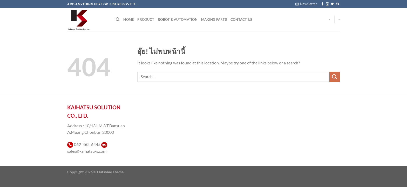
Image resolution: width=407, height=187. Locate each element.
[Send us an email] (337, 4)
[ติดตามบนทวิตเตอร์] (332, 4)
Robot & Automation (178, 19)
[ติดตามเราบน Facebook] (322, 4)
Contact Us (241, 19)
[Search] (118, 19)
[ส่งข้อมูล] (334, 77)
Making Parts (214, 19)
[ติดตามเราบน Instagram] (327, 4)
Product (145, 19)
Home (128, 19)
